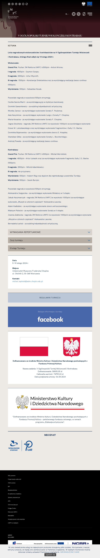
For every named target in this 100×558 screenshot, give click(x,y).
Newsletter (11, 515)
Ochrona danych (13, 505)
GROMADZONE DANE (69, 552)
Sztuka (12, 45)
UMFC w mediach (13, 523)
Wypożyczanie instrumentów (16, 519)
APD (9, 501)
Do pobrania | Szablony (14, 494)
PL (67, 14)
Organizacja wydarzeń (14, 479)
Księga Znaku (12, 508)
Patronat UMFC (12, 512)
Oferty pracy (11, 483)
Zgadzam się (50, 555)
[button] (50, 232)
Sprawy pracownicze (14, 497)
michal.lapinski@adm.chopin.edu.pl (27, 281)
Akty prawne (11, 475)
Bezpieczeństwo (12, 490)
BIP (9, 486)
